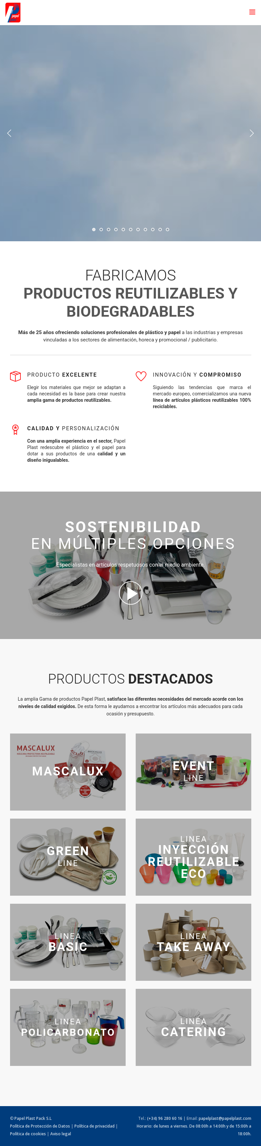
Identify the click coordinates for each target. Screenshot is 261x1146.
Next (252, 133)
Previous (9, 133)
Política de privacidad (94, 1126)
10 (160, 229)
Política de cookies (28, 1134)
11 (167, 229)
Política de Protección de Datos (40, 1126)
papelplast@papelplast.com (225, 1118)
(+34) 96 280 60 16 (164, 1118)
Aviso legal (60, 1134)
